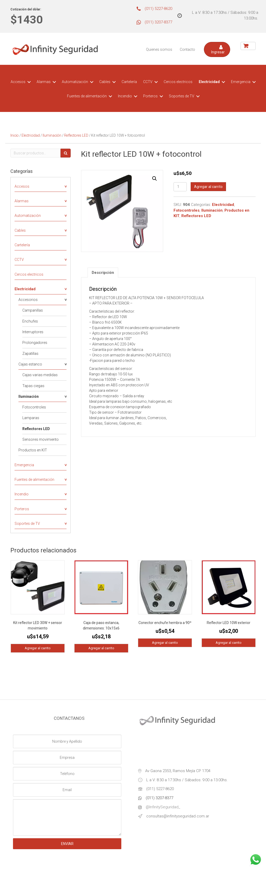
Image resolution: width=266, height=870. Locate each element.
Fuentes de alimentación (87, 96)
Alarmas (44, 82)
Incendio (125, 96)
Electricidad (209, 82)
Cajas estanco (30, 364)
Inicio (14, 135)
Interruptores (32, 332)
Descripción (103, 272)
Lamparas (30, 418)
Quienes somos (159, 49)
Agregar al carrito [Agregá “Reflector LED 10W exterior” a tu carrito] (229, 643)
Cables (104, 82)
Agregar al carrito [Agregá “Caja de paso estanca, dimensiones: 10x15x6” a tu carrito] (101, 648)
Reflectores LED (76, 135)
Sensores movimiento (40, 439)
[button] (217, 49)
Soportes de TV (181, 96)
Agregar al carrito (208, 187)
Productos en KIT (32, 450)
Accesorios (28, 300)
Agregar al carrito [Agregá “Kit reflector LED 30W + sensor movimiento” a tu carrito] (38, 648)
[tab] (103, 273)
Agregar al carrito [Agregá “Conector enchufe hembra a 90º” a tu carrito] (165, 643)
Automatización (75, 82)
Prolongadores (34, 343)
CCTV (147, 82)
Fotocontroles (34, 407)
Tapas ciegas (33, 386)
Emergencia (240, 82)
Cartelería (129, 82)
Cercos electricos (178, 82)
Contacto (187, 49)
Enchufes (30, 321)
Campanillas (32, 310)
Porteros (150, 96)
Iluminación (52, 135)
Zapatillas (30, 353)
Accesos (18, 82)
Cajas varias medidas (40, 375)
